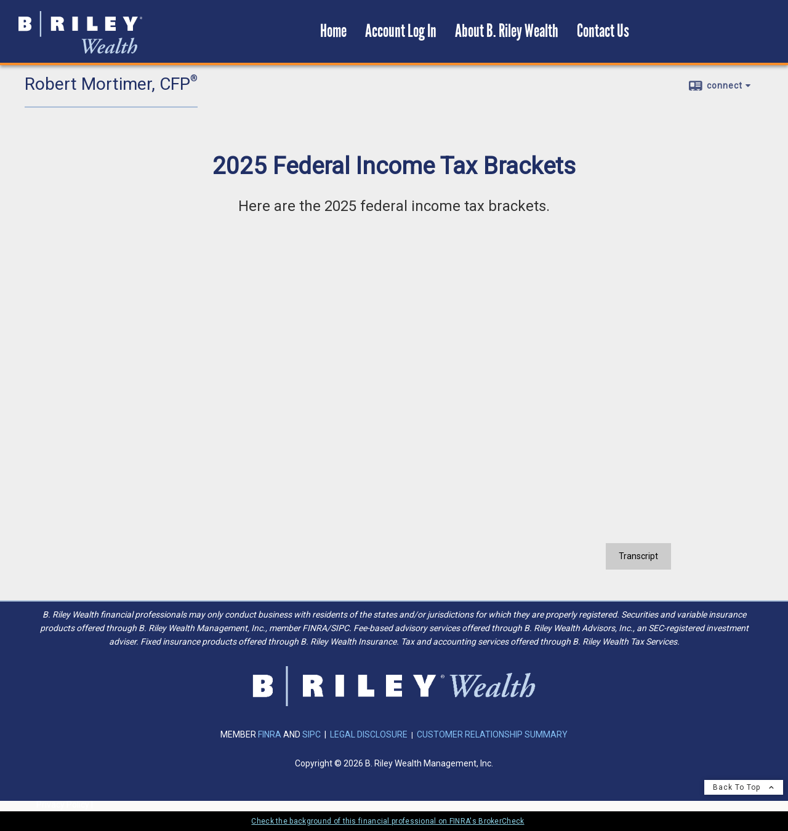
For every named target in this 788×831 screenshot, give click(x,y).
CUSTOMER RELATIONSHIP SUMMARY (492, 734)
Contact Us (603, 31)
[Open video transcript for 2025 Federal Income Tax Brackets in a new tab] (638, 556)
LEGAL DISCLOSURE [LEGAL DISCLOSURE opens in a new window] (369, 734)
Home (333, 31)
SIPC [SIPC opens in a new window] (311, 734)
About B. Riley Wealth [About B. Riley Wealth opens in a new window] (506, 31)
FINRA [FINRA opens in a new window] (270, 734)
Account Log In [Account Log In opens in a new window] (400, 31)
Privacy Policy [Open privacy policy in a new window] (62, 804)
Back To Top (743, 787)
